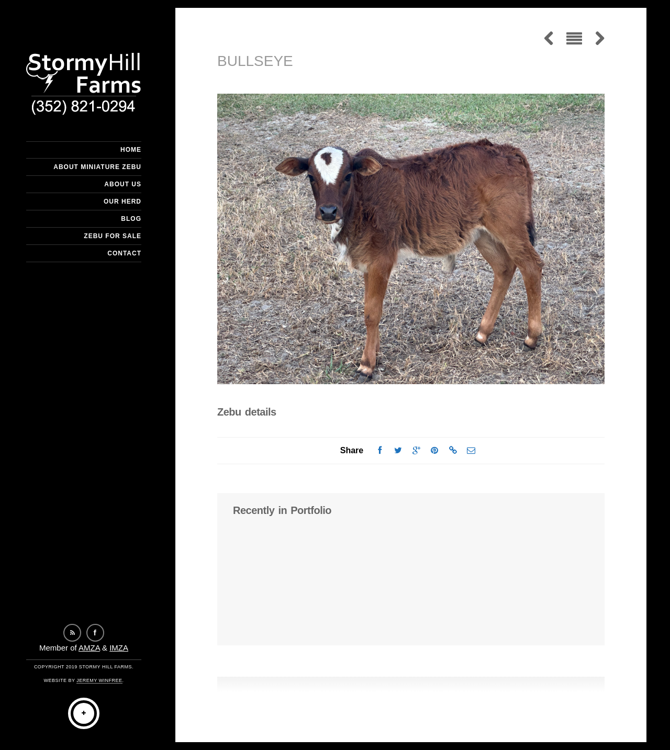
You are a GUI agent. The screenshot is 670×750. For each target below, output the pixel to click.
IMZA (118, 647)
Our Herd (122, 201)
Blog (131, 218)
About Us (122, 184)
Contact (124, 253)
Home (130, 149)
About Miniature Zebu (97, 167)
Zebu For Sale (112, 236)
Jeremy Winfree (99, 680)
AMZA (89, 647)
